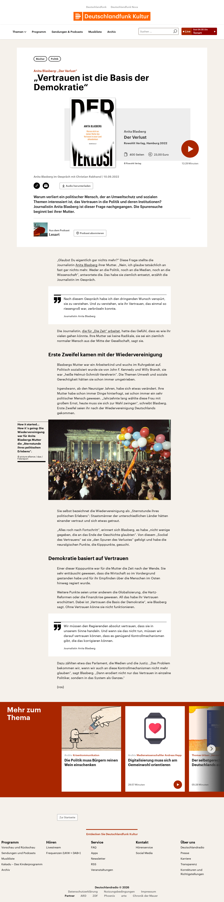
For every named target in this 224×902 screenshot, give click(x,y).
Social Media (144, 853)
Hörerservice (144, 847)
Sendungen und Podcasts (18, 853)
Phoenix (109, 895)
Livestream (53, 847)
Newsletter (98, 858)
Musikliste (95, 31)
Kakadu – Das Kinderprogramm (22, 864)
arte (124, 895)
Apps (94, 853)
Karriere (186, 858)
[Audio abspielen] (190, 149)
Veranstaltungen (102, 869)
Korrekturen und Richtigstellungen (192, 872)
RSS (93, 864)
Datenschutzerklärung (83, 891)
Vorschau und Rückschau (18, 847)
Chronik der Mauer (145, 895)
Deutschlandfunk (96, 6)
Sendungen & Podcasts (67, 31)
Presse (185, 853)
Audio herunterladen (78, 185)
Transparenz (189, 864)
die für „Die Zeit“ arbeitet (101, 331)
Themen (18, 31)
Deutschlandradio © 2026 (112, 887)
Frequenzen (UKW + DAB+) (63, 853)
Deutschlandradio (192, 847)
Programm (39, 31)
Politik (54, 58)
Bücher (40, 58)
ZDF (95, 895)
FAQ (93, 847)
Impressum (148, 891)
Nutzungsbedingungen (119, 891)
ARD (83, 895)
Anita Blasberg (86, 265)
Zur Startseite (67, 817)
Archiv (111, 31)
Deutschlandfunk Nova (124, 6)
